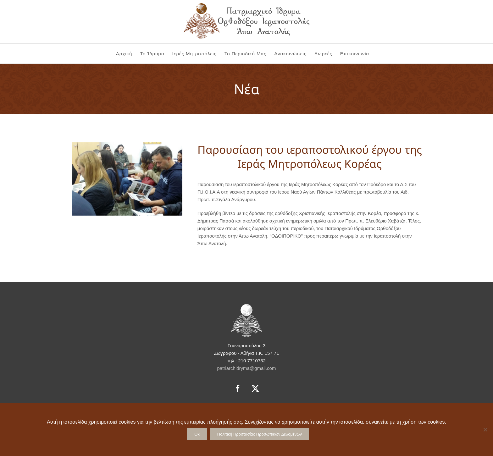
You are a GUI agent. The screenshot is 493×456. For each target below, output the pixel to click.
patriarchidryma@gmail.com (246, 368)
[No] (485, 429)
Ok (197, 434)
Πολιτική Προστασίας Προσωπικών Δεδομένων (259, 434)
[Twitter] (255, 388)
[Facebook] (237, 388)
